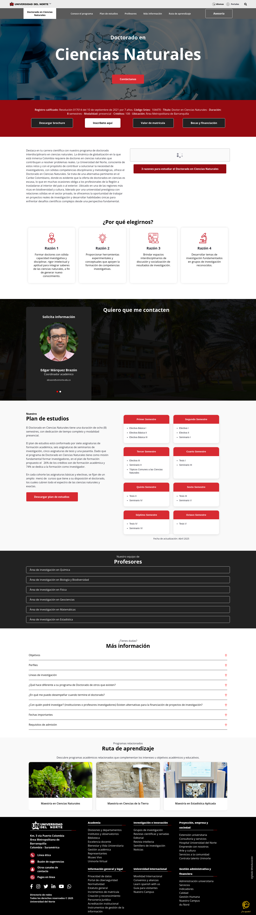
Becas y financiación (204, 123)
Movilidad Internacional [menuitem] (148, 876)
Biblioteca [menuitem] (94, 838)
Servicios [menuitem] (184, 885)
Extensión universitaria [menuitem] (193, 835)
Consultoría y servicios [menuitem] (192, 839)
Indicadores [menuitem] (186, 889)
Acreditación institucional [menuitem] (103, 903)
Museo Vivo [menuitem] (95, 857)
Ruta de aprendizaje (180, 13)
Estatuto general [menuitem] (98, 888)
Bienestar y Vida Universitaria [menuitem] (105, 845)
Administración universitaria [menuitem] (196, 881)
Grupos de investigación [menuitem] (148, 830)
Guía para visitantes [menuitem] (146, 888)
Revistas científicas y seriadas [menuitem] (151, 834)
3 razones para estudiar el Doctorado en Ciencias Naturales (179, 169)
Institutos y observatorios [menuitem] (103, 834)
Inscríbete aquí (102, 123)
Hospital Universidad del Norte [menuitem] (198, 842)
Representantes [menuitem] (97, 853)
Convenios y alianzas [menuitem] (146, 880)
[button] (245, 4)
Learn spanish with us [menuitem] (147, 884)
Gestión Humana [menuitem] (189, 897)
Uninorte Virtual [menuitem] (97, 861)
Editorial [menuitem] (139, 838)
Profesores (131, 13)
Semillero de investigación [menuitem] (149, 845)
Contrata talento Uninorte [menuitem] (195, 858)
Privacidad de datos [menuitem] (100, 876)
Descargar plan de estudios (52, 497)
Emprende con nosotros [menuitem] (193, 846)
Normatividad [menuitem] (96, 884)
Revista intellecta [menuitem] (144, 842)
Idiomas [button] (218, 4)
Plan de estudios (109, 13)
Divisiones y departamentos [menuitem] (105, 830)
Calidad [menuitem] (183, 893)
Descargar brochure (52, 123)
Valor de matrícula (153, 123)
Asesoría (218, 13)
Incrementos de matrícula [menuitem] (103, 892)
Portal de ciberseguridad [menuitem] (103, 880)
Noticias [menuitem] (138, 849)
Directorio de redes (41, 894)
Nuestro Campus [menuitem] (144, 892)
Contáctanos (128, 79)
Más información (152, 13)
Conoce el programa (82, 13)
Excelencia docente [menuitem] (99, 842)
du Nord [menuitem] (184, 904)
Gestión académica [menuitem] (99, 849)
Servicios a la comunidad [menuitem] (194, 854)
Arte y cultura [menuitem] (187, 850)
